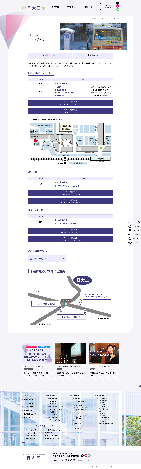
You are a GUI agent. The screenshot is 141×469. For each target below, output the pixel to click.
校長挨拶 (53, 401)
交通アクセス (104, 18)
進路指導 (78, 418)
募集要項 (102, 402)
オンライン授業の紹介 (52, 430)
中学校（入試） (103, 398)
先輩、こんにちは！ (32, 436)
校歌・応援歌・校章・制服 (58, 409)
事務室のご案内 (29, 417)
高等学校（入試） (104, 409)
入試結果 (102, 404)
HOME (94, 18)
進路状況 (102, 421)
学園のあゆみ (54, 404)
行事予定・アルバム (81, 407)
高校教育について (80, 410)
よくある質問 (28, 407)
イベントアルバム (31, 430)
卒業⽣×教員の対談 (52, 439)
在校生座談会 (30, 439)
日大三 (34, 7)
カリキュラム (79, 403)
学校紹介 (56, 7)
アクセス (86, 460)
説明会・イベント (105, 400)
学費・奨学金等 (104, 406)
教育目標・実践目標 (56, 406)
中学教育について (80, 401)
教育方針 (77, 398)
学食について (78, 423)
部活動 (76, 420)
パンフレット (54, 415)
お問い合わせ (28, 410)
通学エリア (49, 433)
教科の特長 (79, 405)
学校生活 (71, 7)
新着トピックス (29, 399)
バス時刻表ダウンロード (50, 55)
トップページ (27, 396)
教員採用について (30, 414)
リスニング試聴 (104, 419)
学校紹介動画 (54, 417)
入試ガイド (88, 7)
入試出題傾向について (106, 424)
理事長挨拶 (54, 398)
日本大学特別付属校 (52, 436)
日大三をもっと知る (107, 6)
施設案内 (53, 412)
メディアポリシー (79, 426)
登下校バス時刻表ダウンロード (47, 258)
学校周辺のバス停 (93, 55)
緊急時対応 (78, 429)
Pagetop (139, 389)
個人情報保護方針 (56, 420)
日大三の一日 (30, 433)
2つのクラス (79, 414)
